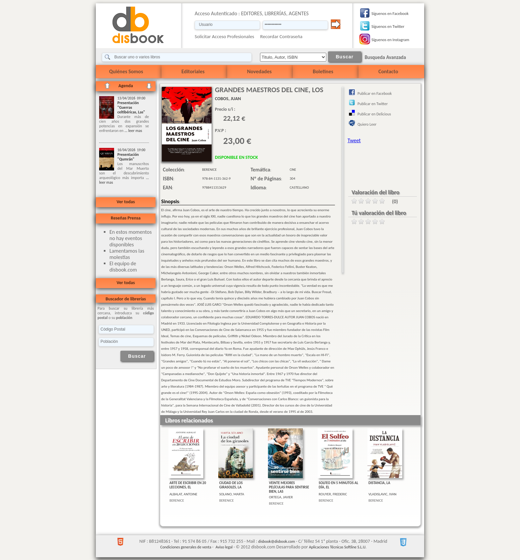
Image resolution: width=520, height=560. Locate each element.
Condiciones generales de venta (185, 547)
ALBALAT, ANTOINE (183, 494)
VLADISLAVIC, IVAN (382, 494)
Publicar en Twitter (373, 103)
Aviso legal (224, 547)
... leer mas (132, 130)
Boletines (323, 71)
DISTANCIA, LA (379, 483)
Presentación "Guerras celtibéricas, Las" (131, 107)
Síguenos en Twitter (387, 26)
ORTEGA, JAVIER (281, 497)
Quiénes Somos (126, 71)
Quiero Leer (367, 124)
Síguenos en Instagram (390, 39)
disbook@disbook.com (276, 541)
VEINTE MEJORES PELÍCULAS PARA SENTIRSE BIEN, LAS (289, 487)
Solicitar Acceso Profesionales (224, 36)
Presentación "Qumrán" (128, 156)
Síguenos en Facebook (390, 13)
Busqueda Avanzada (385, 57)
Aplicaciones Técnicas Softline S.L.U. (337, 547)
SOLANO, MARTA (231, 494)
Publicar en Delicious (374, 114)
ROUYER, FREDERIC (333, 494)
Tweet (354, 140)
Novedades (259, 71)
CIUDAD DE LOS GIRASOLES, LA (231, 485)
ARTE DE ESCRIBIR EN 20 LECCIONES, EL (187, 485)
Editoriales (193, 71)
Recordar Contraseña (281, 36)
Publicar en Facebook (375, 93)
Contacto (388, 71)
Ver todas (125, 202)
